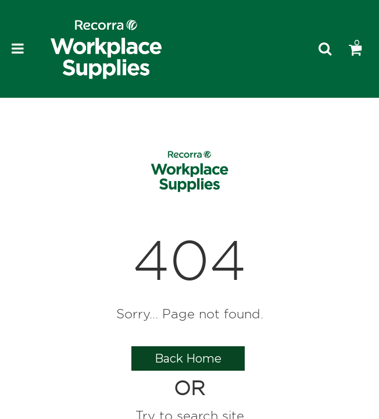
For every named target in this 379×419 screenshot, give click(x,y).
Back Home (188, 358)
